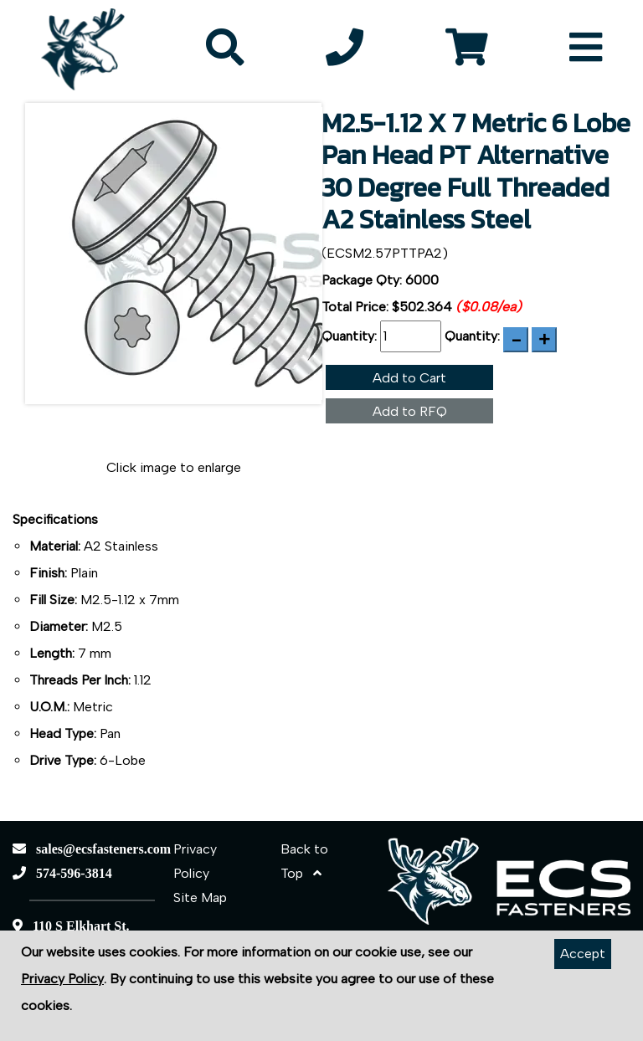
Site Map (200, 897)
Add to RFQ (410, 411)
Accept (582, 954)
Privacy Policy (62, 979)
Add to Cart (409, 378)
